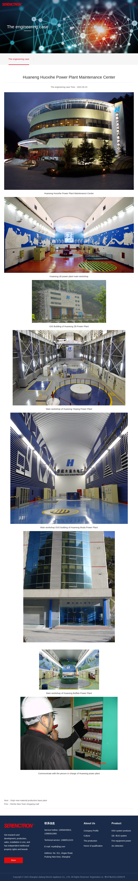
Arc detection (117, 846)
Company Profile (91, 831)
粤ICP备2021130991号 (115, 877)
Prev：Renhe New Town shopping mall (21, 804)
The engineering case (18, 59)
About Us (89, 823)
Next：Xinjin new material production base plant (25, 800)
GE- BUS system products (119, 836)
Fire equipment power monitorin (121, 841)
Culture (87, 836)
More (13, 860)
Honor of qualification (93, 846)
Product (116, 823)
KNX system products (121, 831)
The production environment (90, 841)
